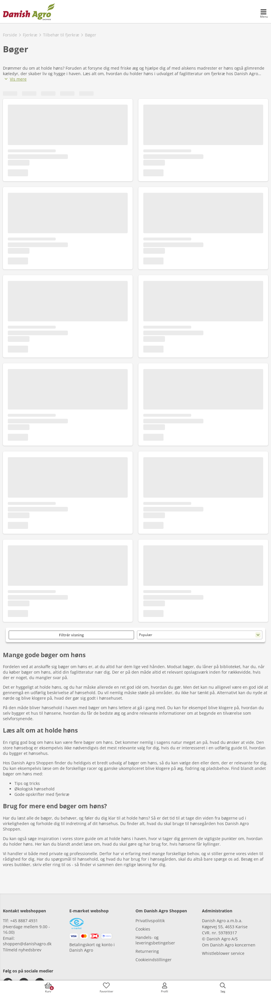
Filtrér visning (71, 635)
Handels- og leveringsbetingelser (155, 940)
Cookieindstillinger (154, 959)
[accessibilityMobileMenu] (264, 14)
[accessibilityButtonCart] (48, 988)
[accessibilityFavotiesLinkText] (106, 988)
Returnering (147, 951)
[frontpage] (29, 11)
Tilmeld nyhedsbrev (22, 950)
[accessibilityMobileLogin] (164, 988)
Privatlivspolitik (150, 920)
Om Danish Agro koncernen (228, 945)
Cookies (143, 929)
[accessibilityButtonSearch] (223, 988)
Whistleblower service (223, 953)
